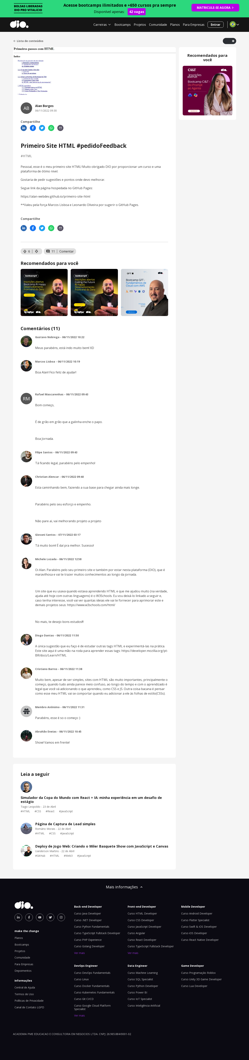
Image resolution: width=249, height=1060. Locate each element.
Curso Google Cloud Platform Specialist (92, 1007)
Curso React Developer (142, 940)
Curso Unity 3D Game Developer (201, 979)
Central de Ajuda (25, 987)
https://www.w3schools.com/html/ (91, 605)
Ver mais (79, 953)
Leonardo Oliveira (85, 205)
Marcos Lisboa (58, 205)
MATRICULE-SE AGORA (215, 8)
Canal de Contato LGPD (29, 1007)
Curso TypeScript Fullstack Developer (97, 933)
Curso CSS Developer (141, 920)
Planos (175, 25)
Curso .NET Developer (88, 920)
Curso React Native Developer (200, 940)
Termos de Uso (24, 994)
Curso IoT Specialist (140, 999)
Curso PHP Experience (88, 940)
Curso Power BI (137, 992)
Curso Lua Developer (194, 986)
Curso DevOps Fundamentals (92, 973)
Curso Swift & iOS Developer (199, 926)
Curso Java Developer (87, 913)
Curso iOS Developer (194, 933)
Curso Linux (81, 979)
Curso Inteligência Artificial (144, 1005)
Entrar (215, 25)
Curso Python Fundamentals (91, 926)
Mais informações (124, 886)
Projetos (140, 25)
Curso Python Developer (143, 986)
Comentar (66, 251)
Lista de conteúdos (28, 41)
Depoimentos (23, 970)
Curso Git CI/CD (84, 999)
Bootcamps (122, 25)
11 (50, 251)
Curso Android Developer (196, 913)
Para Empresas (193, 25)
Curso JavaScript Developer (144, 926)
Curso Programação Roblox (198, 973)
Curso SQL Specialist (140, 979)
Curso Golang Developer (89, 946)
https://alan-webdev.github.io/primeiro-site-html (55, 196)
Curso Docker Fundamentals (91, 986)
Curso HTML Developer (142, 913)
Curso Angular (136, 933)
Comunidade (158, 25)
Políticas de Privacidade (29, 1000)
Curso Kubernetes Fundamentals (94, 992)
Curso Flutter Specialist (195, 920)
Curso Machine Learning (143, 973)
